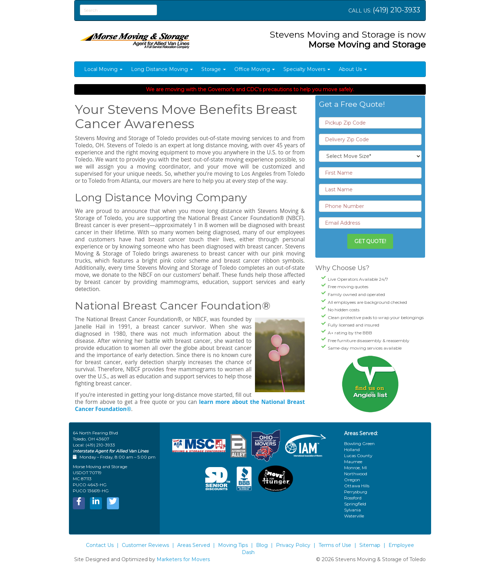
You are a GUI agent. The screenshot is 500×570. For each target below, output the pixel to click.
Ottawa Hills (356, 485)
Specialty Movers (306, 69)
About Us (353, 69)
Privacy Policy (293, 545)
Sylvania (352, 510)
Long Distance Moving (162, 69)
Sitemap (369, 545)
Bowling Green (359, 443)
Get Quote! (370, 241)
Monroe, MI (355, 467)
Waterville (354, 516)
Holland (352, 449)
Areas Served (193, 545)
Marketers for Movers (183, 559)
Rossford (353, 497)
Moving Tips (233, 545)
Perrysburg (355, 491)
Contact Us (100, 545)
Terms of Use (335, 545)
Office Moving (254, 69)
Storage (213, 69)
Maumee (353, 461)
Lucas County (358, 455)
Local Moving (103, 69)
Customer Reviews (145, 545)
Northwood (355, 473)
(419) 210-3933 (396, 10)
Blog (262, 545)
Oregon (352, 479)
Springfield (355, 503)
